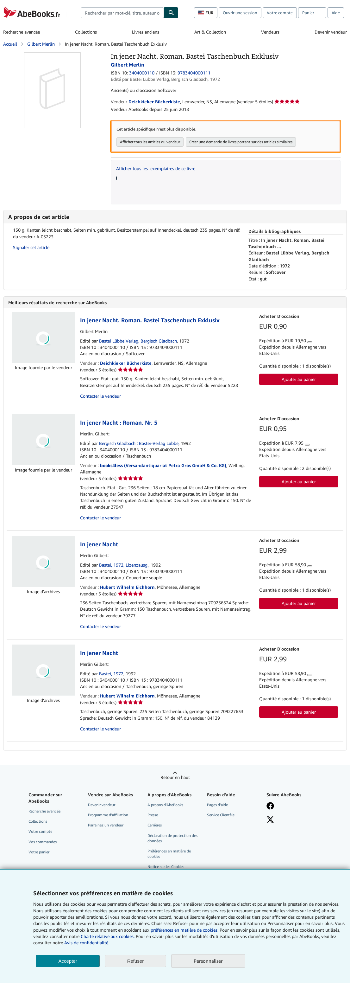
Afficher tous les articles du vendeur (150, 141)
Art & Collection (210, 32)
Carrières (154, 825)
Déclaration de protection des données (172, 838)
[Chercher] (171, 12)
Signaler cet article (31, 247)
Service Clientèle (220, 815)
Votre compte (280, 12)
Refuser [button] (135, 961)
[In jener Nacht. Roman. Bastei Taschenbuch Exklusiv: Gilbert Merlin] (52, 55)
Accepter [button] (67, 961)
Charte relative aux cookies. (108, 936)
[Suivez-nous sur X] (270, 820)
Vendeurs (270, 32)
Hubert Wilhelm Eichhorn (127, 587)
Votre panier (38, 852)
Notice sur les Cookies (165, 866)
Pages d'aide (217, 804)
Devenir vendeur (331, 32)
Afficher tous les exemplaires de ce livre (155, 168)
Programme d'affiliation (108, 815)
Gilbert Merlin (41, 44)
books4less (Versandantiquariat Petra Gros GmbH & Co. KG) (163, 465)
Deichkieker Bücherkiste (126, 363)
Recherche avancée (21, 32)
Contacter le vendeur (100, 396)
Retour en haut (175, 777)
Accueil (10, 44)
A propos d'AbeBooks (165, 804)
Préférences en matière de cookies (169, 854)
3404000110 (141, 72)
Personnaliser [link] (208, 961)
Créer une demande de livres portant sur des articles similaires (240, 141)
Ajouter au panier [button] (299, 379)
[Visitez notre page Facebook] (270, 806)
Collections (86, 32)
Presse (152, 815)
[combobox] (122, 12)
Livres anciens (145, 32)
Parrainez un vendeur (105, 825)
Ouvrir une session (240, 12)
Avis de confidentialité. (86, 942)
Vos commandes (42, 841)
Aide (336, 12)
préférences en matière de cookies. (184, 930)
